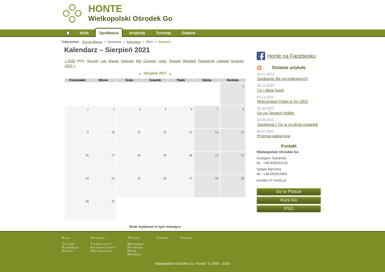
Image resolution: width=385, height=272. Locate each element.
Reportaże (135, 247)
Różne (132, 251)
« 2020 (70, 61)
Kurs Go (288, 200)
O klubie (68, 244)
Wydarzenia (136, 244)
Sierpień (175, 61)
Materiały (135, 254)
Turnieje (163, 33)
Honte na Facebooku (291, 56)
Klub (84, 33)
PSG (289, 208)
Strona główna (68, 32)
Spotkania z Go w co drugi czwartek (287, 124)
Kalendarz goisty (103, 247)
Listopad (223, 61)
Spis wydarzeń (100, 251)
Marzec (114, 61)
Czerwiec (149, 61)
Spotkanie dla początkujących (282, 79)
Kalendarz (133, 41)
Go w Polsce (289, 191)
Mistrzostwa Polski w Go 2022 (282, 101)
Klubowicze (70, 247)
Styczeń (93, 61)
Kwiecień (127, 61)
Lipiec (163, 61)
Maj (138, 61)
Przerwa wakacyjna (273, 136)
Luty (104, 61)
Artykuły (137, 33)
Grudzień (237, 61)
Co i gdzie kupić (270, 90)
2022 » (70, 66)
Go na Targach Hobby (275, 113)
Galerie (188, 33)
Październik (206, 61)
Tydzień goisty (100, 244)
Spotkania (108, 33)
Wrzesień (189, 61)
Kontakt (68, 251)
